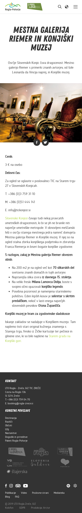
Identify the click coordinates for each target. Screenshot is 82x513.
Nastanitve (11, 433)
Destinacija (11, 418)
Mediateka (59, 492)
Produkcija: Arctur (40, 507)
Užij (7, 429)
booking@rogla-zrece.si (20, 403)
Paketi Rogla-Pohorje (16, 440)
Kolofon (9, 507)
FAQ (17, 496)
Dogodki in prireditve (16, 436)
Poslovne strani (40, 492)
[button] (66, 6)
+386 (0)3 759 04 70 (18, 399)
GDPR (22, 507)
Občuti (8, 425)
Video (24, 492)
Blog (7, 496)
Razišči (8, 421)
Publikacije (10, 492)
